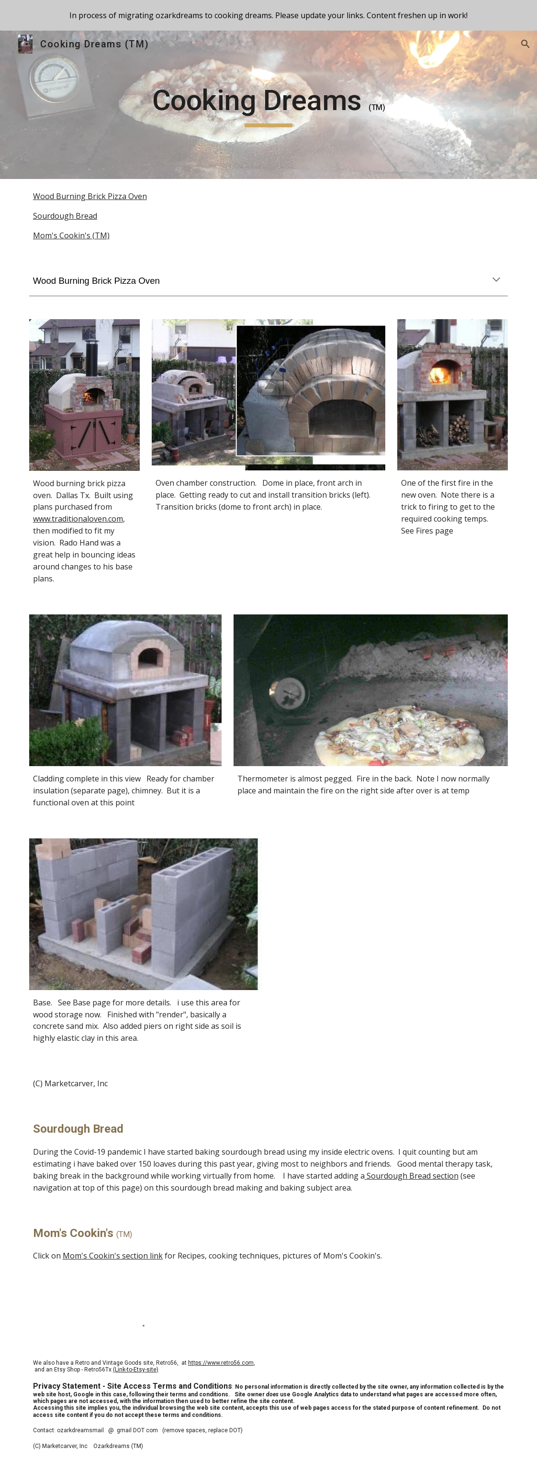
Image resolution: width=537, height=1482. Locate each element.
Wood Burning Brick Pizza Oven (90, 196)
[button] (525, 44)
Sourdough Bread (65, 216)
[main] (268, 104)
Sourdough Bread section (412, 1175)
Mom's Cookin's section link (113, 1255)
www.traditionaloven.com (78, 518)
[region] (268, 15)
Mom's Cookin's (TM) (71, 235)
